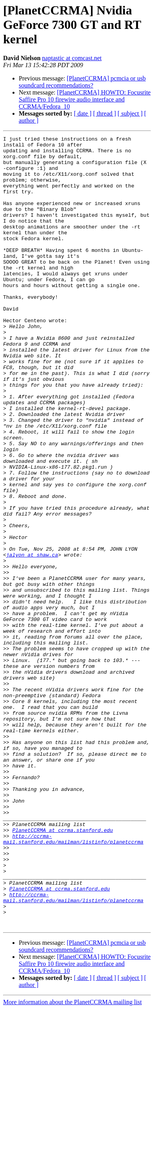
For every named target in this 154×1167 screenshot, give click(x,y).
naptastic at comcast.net (72, 58)
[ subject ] (130, 113)
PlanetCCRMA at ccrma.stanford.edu (62, 969)
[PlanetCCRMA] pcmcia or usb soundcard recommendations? (82, 82)
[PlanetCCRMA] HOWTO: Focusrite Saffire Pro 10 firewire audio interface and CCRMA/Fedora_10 (84, 99)
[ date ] (82, 113)
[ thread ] (104, 113)
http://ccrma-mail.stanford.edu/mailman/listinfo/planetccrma (73, 980)
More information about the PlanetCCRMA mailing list (72, 1160)
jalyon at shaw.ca (32, 638)
